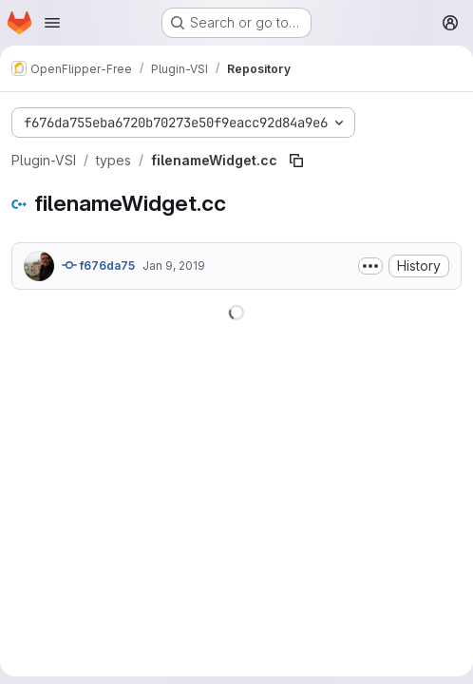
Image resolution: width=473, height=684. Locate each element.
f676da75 (98, 265)
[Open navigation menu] (52, 23)
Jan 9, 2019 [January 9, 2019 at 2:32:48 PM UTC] (173, 265)
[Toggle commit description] (370, 266)
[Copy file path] (296, 160)
